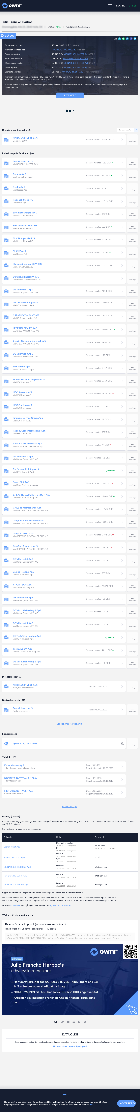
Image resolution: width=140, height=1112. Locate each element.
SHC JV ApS (19, 251)
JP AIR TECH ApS (22, 584)
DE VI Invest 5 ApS (23, 623)
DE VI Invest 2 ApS (23, 456)
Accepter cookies (128, 1103)
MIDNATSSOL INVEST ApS (76, 54)
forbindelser (15, 905)
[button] (110, 6)
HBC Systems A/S (22, 392)
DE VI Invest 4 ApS (23, 559)
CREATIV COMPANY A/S (26, 315)
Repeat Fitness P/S (23, 200)
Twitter (135, 38)
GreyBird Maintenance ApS (27, 507)
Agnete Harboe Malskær (60, 905)
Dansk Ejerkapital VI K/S (26, 276)
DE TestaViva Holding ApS (27, 636)
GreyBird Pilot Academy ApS (28, 520)
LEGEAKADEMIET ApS (25, 328)
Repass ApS (19, 174)
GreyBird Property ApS (25, 546)
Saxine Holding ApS (23, 572)
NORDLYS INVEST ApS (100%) (21, 778)
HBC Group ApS (21, 366)
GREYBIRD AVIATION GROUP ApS (31, 495)
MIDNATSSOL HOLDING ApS (17, 867)
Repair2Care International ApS (29, 430)
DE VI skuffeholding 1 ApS (27, 661)
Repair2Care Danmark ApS (27, 443)
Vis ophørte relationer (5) (70, 723)
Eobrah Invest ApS (23, 161)
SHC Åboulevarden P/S (25, 225)
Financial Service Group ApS (28, 418)
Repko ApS (19, 187)
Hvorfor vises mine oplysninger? (70, 1046)
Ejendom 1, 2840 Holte (25, 743)
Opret (132, 5)
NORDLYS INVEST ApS (72, 71)
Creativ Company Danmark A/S (29, 341)
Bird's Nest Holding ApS (26, 469)
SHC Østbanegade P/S (25, 212)
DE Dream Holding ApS (25, 302)
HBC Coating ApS (22, 405)
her (91, 1104)
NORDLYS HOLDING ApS (15, 875)
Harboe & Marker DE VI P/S (27, 264)
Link (119, 38)
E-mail (123, 38)
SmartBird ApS (21, 482)
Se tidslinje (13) (70, 806)
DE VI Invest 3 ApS (23, 353)
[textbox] (70, 937)
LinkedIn (127, 38)
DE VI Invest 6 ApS (23, 597)
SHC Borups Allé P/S (24, 238)
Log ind (120, 5)
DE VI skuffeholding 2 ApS (27, 610)
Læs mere (70, 95)
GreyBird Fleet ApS (23, 533)
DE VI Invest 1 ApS (23, 289)
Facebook (131, 38)
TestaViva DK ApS (22, 648)
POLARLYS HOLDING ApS (64, 49)
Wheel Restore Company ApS (29, 379)
